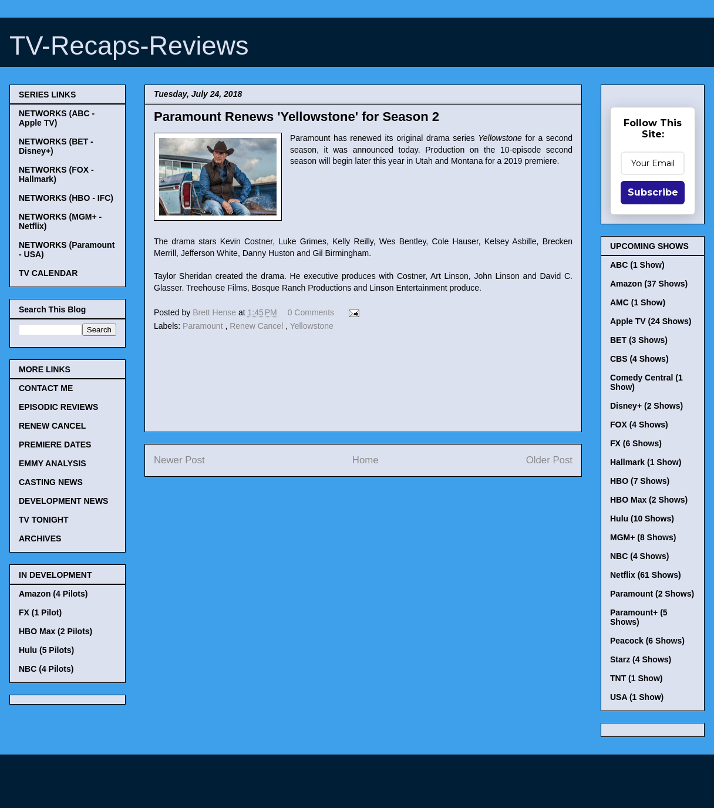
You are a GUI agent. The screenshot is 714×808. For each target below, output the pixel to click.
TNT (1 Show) (636, 678)
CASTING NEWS (51, 482)
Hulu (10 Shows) (642, 518)
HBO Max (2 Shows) (649, 499)
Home (365, 460)
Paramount (204, 326)
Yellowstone (312, 326)
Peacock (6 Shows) (647, 640)
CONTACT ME (46, 388)
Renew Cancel (257, 326)
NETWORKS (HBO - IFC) (66, 198)
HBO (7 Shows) (639, 481)
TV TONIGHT (44, 519)
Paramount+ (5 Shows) (639, 617)
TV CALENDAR (48, 273)
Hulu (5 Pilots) (46, 650)
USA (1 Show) (637, 697)
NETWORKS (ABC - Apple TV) (57, 118)
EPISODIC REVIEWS (58, 407)
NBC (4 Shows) (639, 556)
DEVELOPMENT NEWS (63, 501)
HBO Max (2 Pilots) (55, 631)
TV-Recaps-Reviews (129, 45)
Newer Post (179, 460)
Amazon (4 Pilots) (53, 593)
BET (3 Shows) (639, 340)
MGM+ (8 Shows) (643, 537)
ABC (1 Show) (637, 265)
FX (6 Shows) (636, 443)
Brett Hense (215, 312)
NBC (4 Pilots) (46, 669)
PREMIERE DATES (55, 444)
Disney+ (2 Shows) (646, 405)
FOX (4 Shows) (639, 424)
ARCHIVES (40, 538)
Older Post (549, 460)
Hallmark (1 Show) (645, 462)
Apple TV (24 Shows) (650, 321)
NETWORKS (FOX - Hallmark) (56, 174)
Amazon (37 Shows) (649, 283)
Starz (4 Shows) (640, 659)
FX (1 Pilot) (40, 612)
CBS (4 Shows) (639, 358)
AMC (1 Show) (637, 302)
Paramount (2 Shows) (652, 593)
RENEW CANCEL (52, 425)
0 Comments (311, 312)
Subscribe (653, 192)
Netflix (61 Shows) (645, 575)
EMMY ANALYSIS (52, 463)
